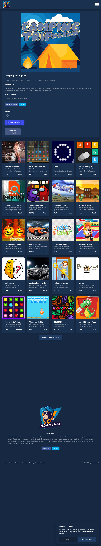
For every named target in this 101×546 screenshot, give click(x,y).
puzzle (40, 80)
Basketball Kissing (85, 244)
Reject (68, 539)
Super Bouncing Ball (86, 167)
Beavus (81, 283)
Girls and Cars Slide (12, 167)
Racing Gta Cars (35, 244)
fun (34, 80)
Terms (5, 463)
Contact (25, 463)
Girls (95, 252)
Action (70, 174)
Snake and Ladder (60, 244)
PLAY (6, 174)
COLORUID (58, 322)
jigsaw (53, 80)
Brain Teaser (9, 283)
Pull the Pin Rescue (61, 283)
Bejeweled (19, 329)
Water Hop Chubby (36, 322)
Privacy (11, 463)
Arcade (94, 174)
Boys (45, 252)
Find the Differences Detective (16, 205)
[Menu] (97, 4)
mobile (28, 80)
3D (71, 290)
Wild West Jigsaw (85, 205)
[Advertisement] (50, 370)
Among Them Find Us (37, 205)
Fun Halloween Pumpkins (14, 244)
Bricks (56, 167)
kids (46, 80)
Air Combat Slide (60, 205)
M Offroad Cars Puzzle (37, 283)
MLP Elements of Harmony (39, 167)
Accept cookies (87, 539)
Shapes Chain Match (12, 322)
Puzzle (7, 80)
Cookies (18, 463)
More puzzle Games (50, 337)
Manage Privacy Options (37, 463)
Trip (22, 80)
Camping (15, 80)
